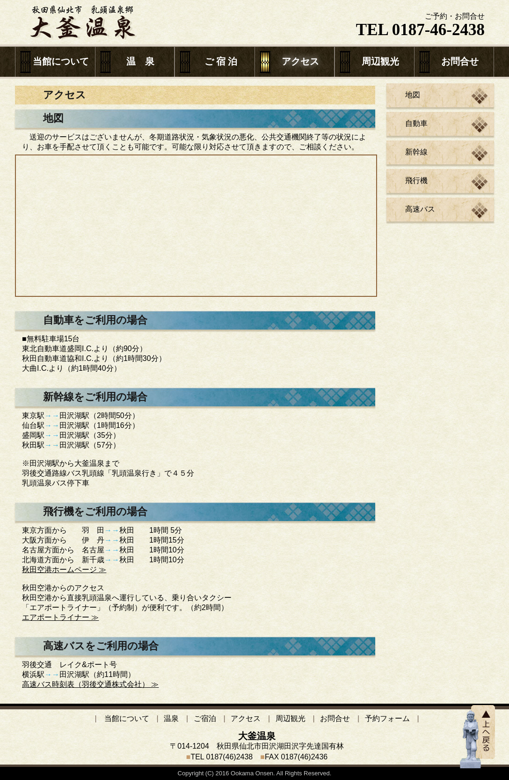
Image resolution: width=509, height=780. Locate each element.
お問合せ (460, 61)
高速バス (420, 209)
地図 (412, 95)
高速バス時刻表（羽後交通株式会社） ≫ (90, 684)
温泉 (171, 718)
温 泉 (140, 61)
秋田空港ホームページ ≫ (64, 570)
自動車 (416, 123)
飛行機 (416, 180)
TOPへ (477, 736)
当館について (61, 61)
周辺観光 (380, 61)
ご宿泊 (205, 718)
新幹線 (416, 152)
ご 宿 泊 (220, 61)
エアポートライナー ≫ (60, 617)
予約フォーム (387, 718)
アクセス (300, 61)
